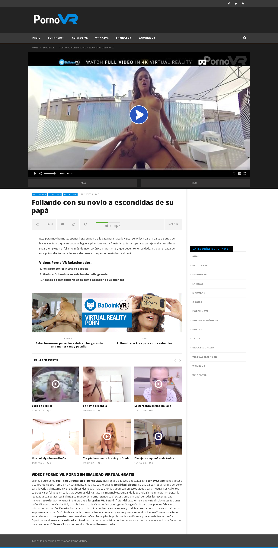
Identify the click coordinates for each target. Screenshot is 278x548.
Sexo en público (42, 405)
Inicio (36, 37)
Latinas (197, 283)
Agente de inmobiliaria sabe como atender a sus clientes (83, 280)
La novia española (95, 405)
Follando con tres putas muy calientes (144, 341)
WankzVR (102, 37)
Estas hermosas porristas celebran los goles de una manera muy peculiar (69, 343)
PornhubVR (56, 37)
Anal (195, 256)
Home (35, 47)
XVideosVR (70, 194)
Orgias (197, 302)
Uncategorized (203, 347)
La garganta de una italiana (152, 405)
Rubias (197, 329)
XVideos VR (80, 37)
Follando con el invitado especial (66, 268)
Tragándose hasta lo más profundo (106, 458)
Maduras (55, 194)
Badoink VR (147, 37)
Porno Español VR (205, 320)
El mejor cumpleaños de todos (154, 458)
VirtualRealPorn (204, 356)
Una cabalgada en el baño (49, 458)
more (173, 224)
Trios (196, 338)
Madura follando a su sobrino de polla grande (75, 274)
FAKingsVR (123, 37)
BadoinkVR (49, 47)
